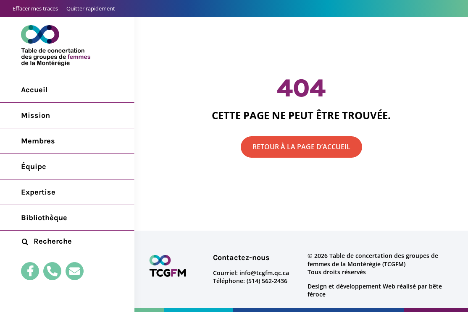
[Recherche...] (67, 241)
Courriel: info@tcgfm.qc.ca (251, 273)
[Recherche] (25, 241)
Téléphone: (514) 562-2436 (250, 281)
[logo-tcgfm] (167, 257)
